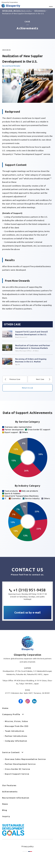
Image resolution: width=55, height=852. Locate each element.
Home (5, 708)
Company (11, 714)
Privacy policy (27, 846)
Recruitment (15, 798)
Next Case (40, 379)
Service (11, 752)
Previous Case (15, 379)
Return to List (27, 388)
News (5, 804)
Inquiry (6, 816)
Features (9, 785)
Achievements (9, 791)
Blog (4, 810)
